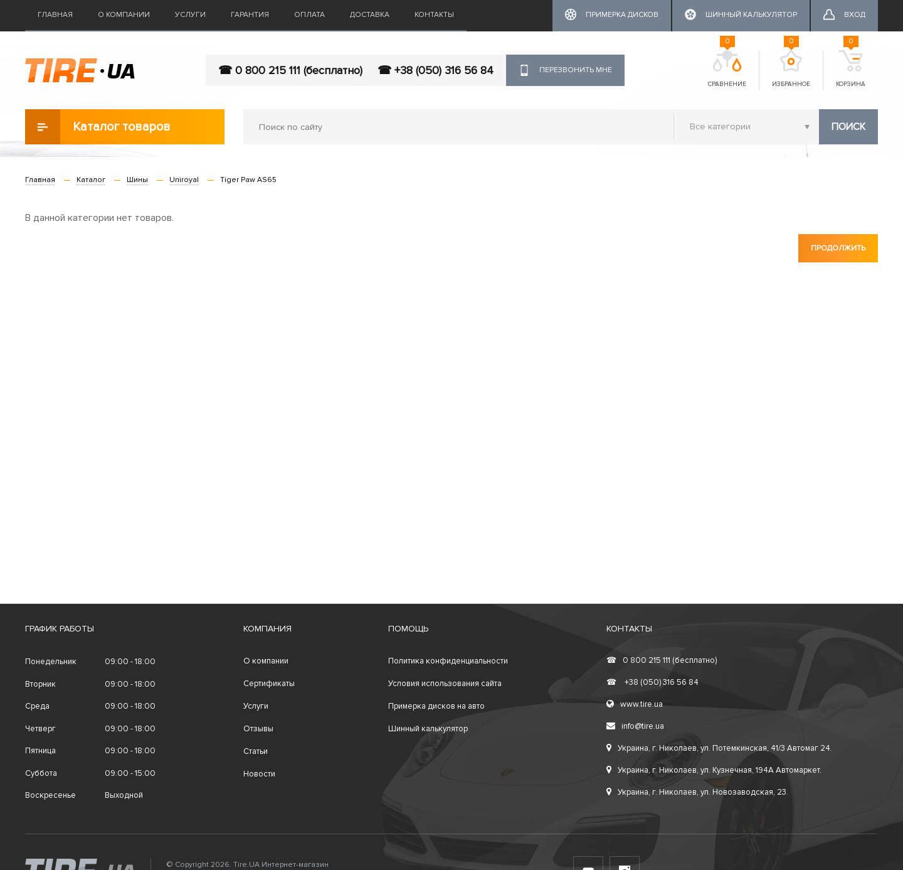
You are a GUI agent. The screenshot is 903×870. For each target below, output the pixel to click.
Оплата (309, 14)
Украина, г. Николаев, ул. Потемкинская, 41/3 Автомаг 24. (719, 748)
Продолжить (838, 248)
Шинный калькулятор (428, 729)
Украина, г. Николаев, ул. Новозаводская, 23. (697, 792)
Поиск (848, 127)
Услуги (190, 14)
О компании (124, 14)
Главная (55, 14)
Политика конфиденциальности (448, 661)
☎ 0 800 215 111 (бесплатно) (290, 70)
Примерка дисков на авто (436, 706)
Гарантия (250, 14)
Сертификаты (269, 684)
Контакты (434, 14)
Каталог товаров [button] (98, 126)
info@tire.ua (635, 726)
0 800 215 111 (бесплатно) (661, 660)
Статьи (255, 751)
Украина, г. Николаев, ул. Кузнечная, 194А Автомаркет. (713, 770)
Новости (259, 774)
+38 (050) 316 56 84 (652, 682)
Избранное (791, 69)
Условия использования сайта (445, 684)
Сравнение (727, 69)
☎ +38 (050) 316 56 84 (436, 70)
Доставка (369, 14)
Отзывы (258, 729)
